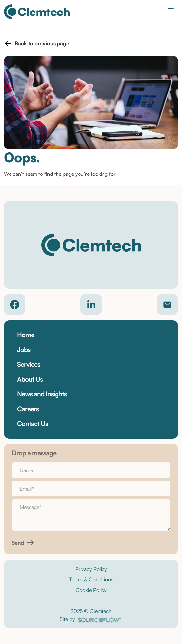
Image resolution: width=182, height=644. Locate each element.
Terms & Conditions (91, 579)
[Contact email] (167, 304)
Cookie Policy (91, 590)
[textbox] (91, 470)
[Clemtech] (37, 12)
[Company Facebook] (14, 304)
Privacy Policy (91, 569)
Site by (91, 619)
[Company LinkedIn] (91, 304)
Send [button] (18, 542)
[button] (37, 43)
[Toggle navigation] (170, 11)
